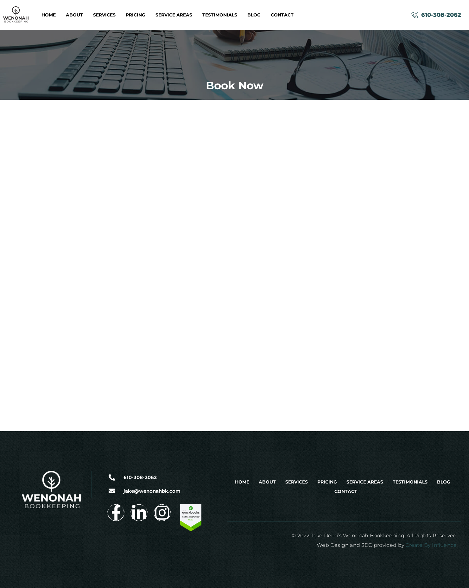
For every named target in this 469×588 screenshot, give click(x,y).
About (74, 15)
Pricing (135, 15)
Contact (282, 15)
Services (104, 15)
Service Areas (173, 15)
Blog (254, 15)
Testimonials (219, 15)
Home (48, 15)
